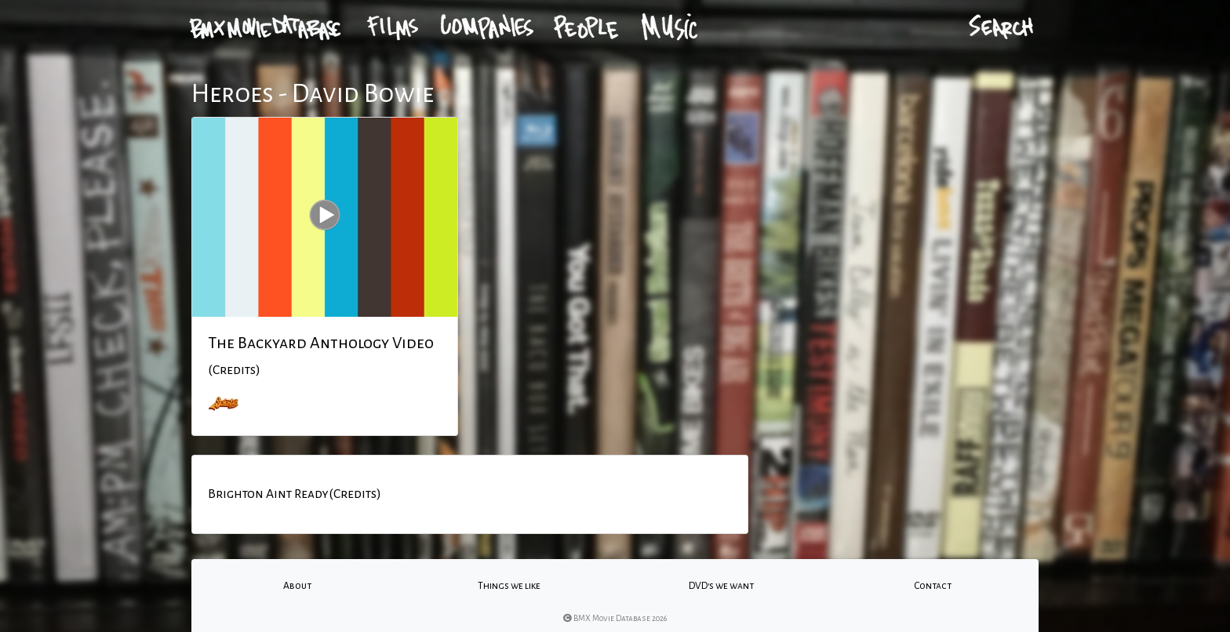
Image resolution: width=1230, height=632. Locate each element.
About (297, 585)
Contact (933, 585)
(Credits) (234, 370)
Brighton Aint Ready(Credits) (294, 494)
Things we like (509, 585)
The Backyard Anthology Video (321, 342)
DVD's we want (721, 585)
